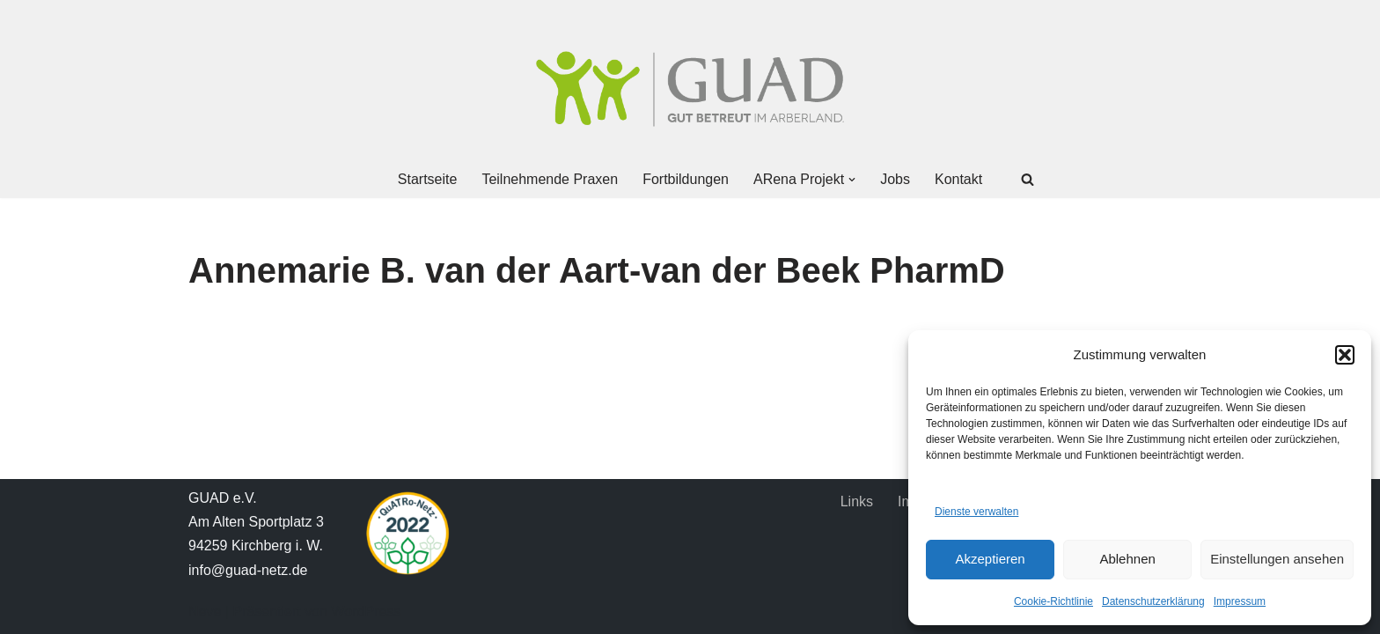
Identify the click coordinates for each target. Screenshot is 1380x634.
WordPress (365, 611)
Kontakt (958, 179)
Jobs (895, 179)
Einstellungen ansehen (1277, 558)
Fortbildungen (685, 179)
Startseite (428, 179)
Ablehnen (1127, 558)
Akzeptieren (989, 558)
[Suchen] (1027, 179)
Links (856, 501)
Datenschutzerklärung (1153, 601)
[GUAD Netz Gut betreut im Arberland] (690, 89)
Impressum (1240, 601)
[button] (1345, 355)
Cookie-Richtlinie (1053, 601)
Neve (204, 611)
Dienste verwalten (976, 511)
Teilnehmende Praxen (549, 179)
